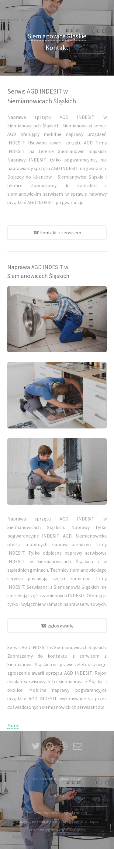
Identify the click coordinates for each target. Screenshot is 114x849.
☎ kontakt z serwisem (57, 232)
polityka (57, 795)
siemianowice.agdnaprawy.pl (57, 778)
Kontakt (57, 48)
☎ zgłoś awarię (57, 626)
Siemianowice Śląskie (57, 36)
